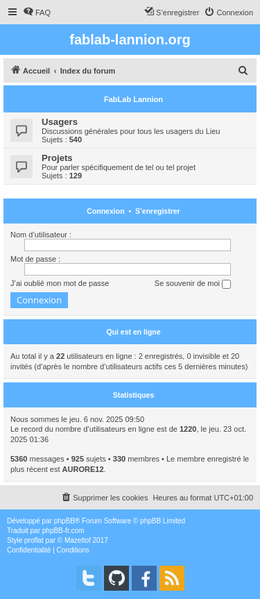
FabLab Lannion (133, 99)
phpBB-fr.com (63, 530)
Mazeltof (77, 540)
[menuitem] (37, 12)
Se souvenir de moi (193, 284)
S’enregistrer (157, 211)
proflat (34, 540)
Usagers (60, 122)
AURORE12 (83, 469)
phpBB (64, 521)
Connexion (105, 211)
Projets (57, 158)
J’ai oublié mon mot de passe (59, 283)
